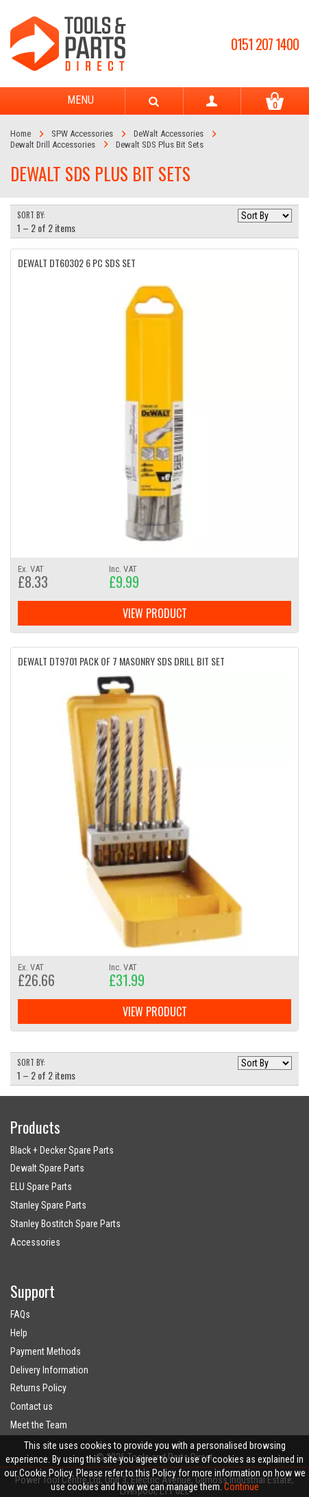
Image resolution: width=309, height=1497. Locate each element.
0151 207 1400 (265, 44)
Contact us (31, 1406)
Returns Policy (38, 1387)
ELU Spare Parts (41, 1186)
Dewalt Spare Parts (47, 1168)
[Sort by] (265, 215)
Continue (241, 1486)
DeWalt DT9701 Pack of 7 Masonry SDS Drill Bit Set (121, 661)
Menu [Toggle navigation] (68, 101)
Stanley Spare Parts (48, 1205)
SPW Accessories (82, 133)
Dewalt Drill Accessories (52, 144)
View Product (155, 613)
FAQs (20, 1314)
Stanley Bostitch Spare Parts (65, 1223)
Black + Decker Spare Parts (62, 1150)
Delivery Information (49, 1369)
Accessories (35, 1242)
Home (20, 133)
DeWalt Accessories (168, 133)
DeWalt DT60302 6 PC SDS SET (77, 262)
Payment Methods (45, 1351)
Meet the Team (38, 1424)
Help (18, 1332)
